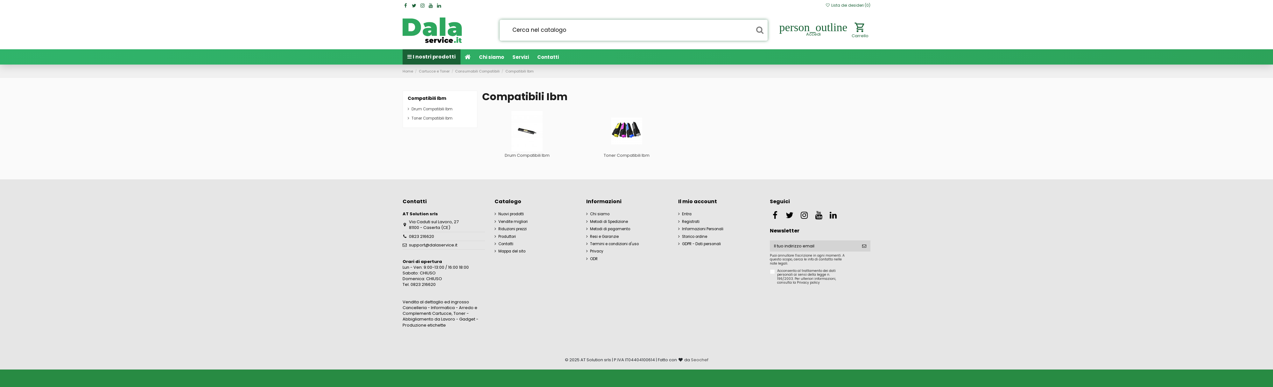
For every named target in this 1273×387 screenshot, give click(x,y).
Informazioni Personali (702, 229)
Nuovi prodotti (511, 214)
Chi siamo (599, 214)
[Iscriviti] (864, 246)
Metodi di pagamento (610, 229)
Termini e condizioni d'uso (614, 243)
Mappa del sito (511, 251)
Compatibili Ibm (427, 98)
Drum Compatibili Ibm (527, 155)
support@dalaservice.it (433, 245)
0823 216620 (421, 236)
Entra (687, 214)
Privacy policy (808, 282)
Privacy (596, 251)
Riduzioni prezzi (512, 229)
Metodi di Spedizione (609, 221)
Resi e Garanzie (604, 236)
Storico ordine (694, 236)
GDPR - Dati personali (701, 243)
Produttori (507, 236)
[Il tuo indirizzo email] (814, 246)
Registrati (691, 221)
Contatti (505, 243)
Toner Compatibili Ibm (627, 155)
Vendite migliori (513, 221)
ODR (594, 258)
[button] (520, 57)
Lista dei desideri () (848, 5)
